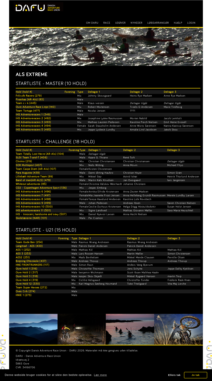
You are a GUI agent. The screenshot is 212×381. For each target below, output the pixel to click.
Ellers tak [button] (174, 375)
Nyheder (136, 22)
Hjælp (178, 22)
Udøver (120, 22)
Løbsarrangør (158, 22)
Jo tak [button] (196, 375)
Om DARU (92, 22)
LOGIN (191, 22)
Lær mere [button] (100, 375)
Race (106, 22)
